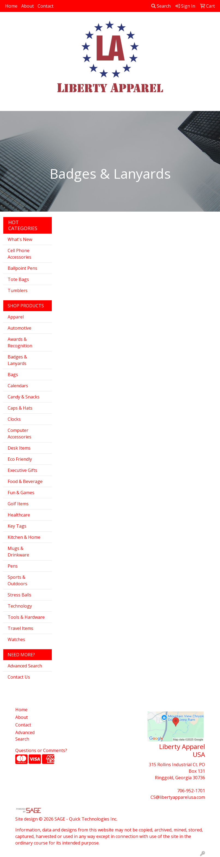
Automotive (19, 328)
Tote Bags (18, 279)
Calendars (18, 386)
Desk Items (19, 448)
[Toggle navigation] (8, 105)
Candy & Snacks (24, 397)
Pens (13, 566)
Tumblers (18, 290)
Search (161, 6)
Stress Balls (19, 595)
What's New (20, 239)
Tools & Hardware (26, 617)
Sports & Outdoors (17, 580)
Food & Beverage (25, 481)
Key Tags (17, 526)
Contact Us (19, 677)
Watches (16, 639)
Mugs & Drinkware (18, 551)
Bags (13, 375)
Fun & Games (21, 493)
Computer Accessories (19, 433)
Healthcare (19, 515)
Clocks (14, 419)
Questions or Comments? (41, 750)
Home (11, 6)
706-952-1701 (191, 791)
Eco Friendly (20, 459)
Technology (20, 606)
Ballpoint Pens (22, 268)
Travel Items (20, 628)
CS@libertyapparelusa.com (177, 797)
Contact (45, 6)
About (27, 6)
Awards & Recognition (20, 342)
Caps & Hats (20, 408)
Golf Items (18, 504)
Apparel (16, 317)
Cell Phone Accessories (19, 253)
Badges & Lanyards (17, 360)
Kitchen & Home (24, 537)
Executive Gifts (22, 470)
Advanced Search (25, 666)
